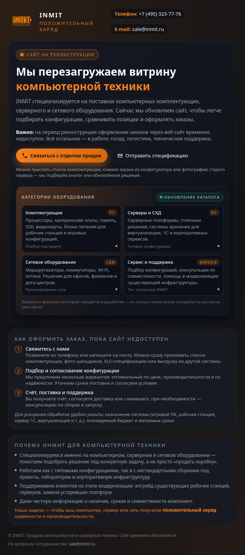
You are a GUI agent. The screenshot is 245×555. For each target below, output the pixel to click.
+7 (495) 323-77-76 (160, 14)
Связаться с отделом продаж (61, 155)
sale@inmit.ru (148, 29)
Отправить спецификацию (152, 155)
